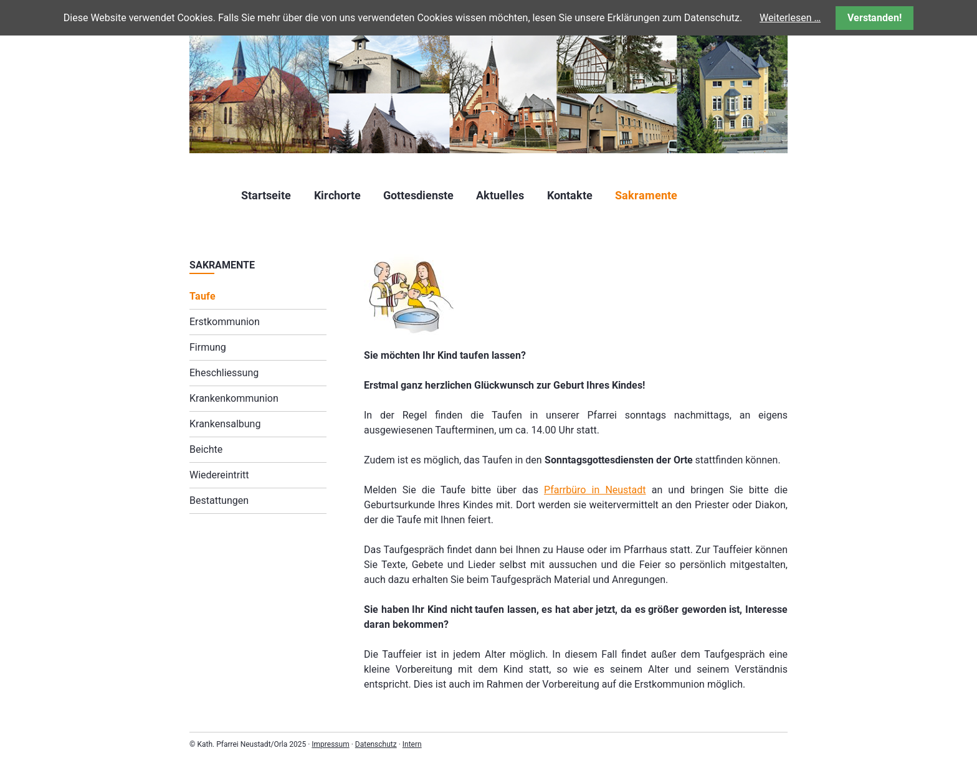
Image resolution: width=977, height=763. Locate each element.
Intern (412, 744)
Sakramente (646, 195)
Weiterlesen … (790, 18)
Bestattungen (219, 500)
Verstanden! (874, 18)
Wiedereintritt (219, 475)
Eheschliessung (224, 373)
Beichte (205, 449)
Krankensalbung (224, 424)
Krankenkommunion (234, 398)
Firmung (207, 347)
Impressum (330, 744)
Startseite (266, 195)
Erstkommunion (224, 322)
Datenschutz (376, 744)
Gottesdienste (418, 195)
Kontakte (570, 195)
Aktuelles (500, 195)
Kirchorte (337, 195)
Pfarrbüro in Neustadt (595, 490)
